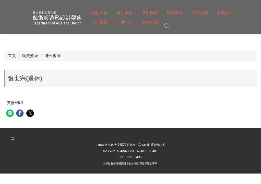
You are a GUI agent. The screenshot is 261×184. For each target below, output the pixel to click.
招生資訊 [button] (200, 12)
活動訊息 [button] (124, 22)
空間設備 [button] (99, 22)
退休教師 (52, 55)
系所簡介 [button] (150, 12)
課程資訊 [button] (225, 12)
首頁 (12, 55)
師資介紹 (30, 55)
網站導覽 (99, 12)
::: (21, 12)
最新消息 (124, 12)
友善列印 (15, 102)
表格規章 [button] (150, 22)
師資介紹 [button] (175, 12)
